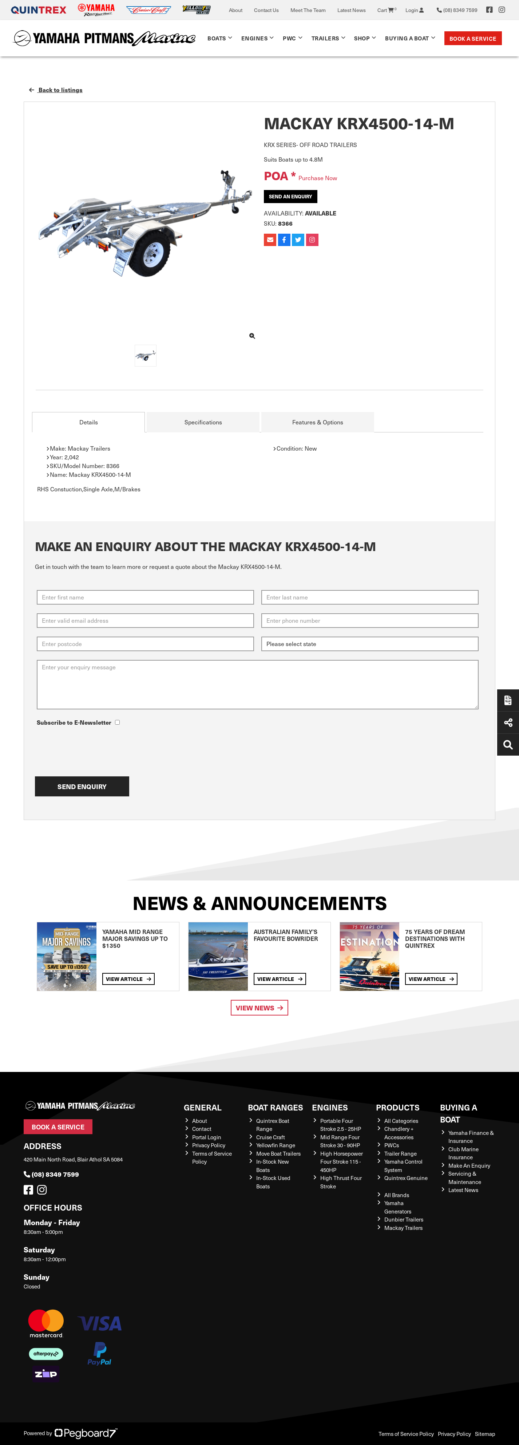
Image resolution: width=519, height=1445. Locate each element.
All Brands (396, 1195)
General (203, 1107)
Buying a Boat (407, 38)
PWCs (391, 1145)
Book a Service (473, 38)
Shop (362, 38)
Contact (201, 1128)
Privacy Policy (208, 1145)
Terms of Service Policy (406, 1433)
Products (398, 1107)
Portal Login (206, 1137)
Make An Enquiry (469, 1165)
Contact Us (266, 10)
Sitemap (485, 1433)
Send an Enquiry (290, 196)
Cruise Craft (270, 1137)
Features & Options (317, 422)
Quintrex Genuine (406, 1177)
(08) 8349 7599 (51, 1174)
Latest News (351, 10)
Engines (254, 38)
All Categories (401, 1120)
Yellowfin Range (275, 1145)
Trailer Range (400, 1153)
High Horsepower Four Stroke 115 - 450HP (341, 1161)
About (235, 10)
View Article (128, 978)
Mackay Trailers (403, 1227)
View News (259, 1007)
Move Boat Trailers (278, 1153)
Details (88, 422)
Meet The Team (308, 10)
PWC (289, 38)
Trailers (325, 38)
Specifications (203, 422)
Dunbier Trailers (403, 1219)
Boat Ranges (275, 1107)
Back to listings (56, 90)
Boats (216, 38)
